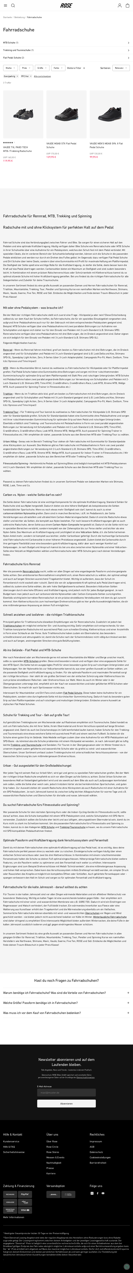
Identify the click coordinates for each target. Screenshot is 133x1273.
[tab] (66, 993)
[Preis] (26, 68)
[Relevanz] (121, 68)
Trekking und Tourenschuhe (66, 50)
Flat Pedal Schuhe (66, 57)
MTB (5, 368)
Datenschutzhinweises (85, 1077)
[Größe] (42, 68)
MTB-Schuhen (31, 661)
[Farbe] (58, 68)
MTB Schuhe (66, 42)
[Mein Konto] (119, 5)
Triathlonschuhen (12, 625)
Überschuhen (92, 913)
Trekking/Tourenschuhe (72, 827)
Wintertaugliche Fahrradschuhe (110, 916)
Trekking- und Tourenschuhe (26, 744)
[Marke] (10, 68)
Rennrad (7, 349)
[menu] (5, 5)
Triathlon (8, 393)
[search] (11, 5)
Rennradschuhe (31, 571)
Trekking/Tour (10, 411)
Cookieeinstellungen (100, 1157)
